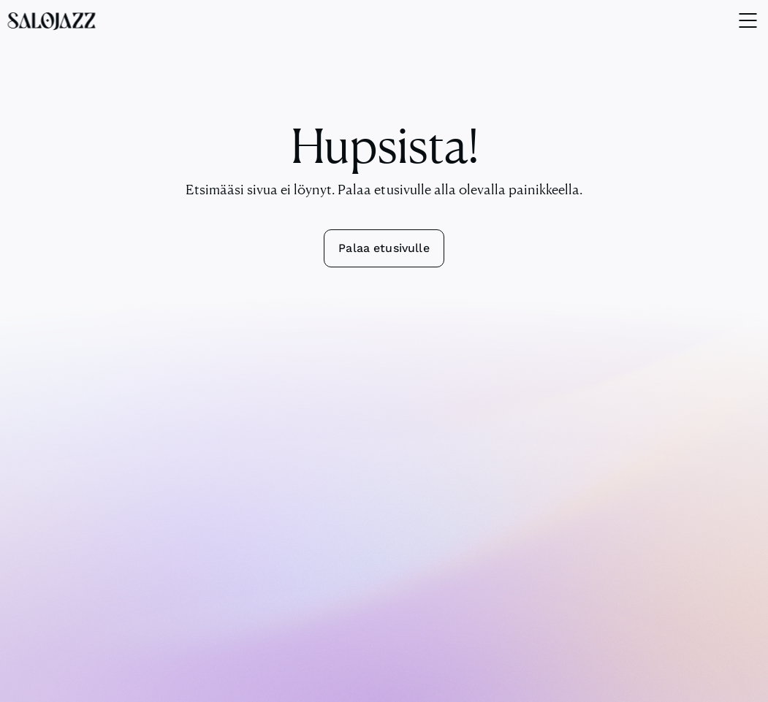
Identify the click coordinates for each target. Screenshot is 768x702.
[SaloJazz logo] (51, 20)
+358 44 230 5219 (384, 509)
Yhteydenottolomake (384, 526)
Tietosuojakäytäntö (438, 681)
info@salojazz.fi (384, 491)
